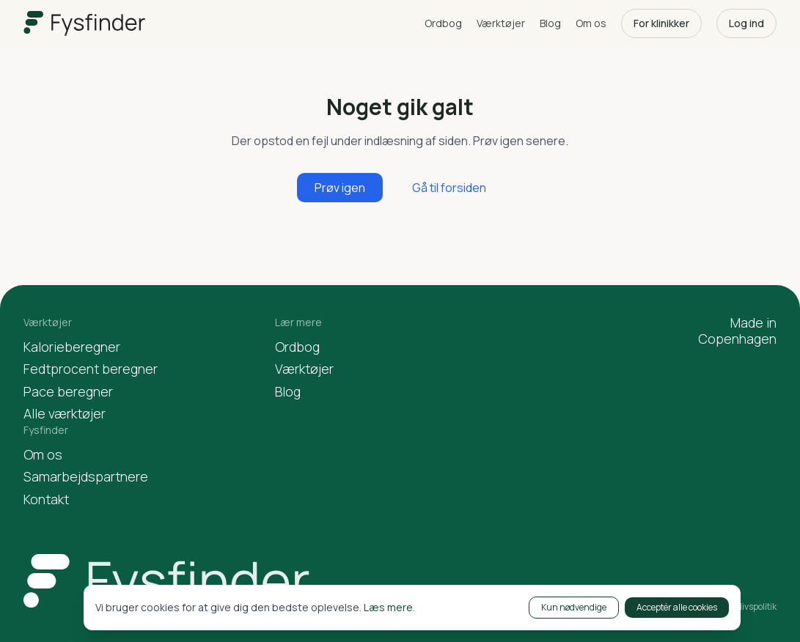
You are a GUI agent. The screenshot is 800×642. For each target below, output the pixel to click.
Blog (550, 23)
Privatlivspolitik (746, 607)
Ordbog (443, 23)
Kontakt (46, 499)
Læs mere (388, 607)
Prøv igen (340, 188)
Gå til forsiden (449, 188)
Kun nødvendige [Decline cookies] (573, 607)
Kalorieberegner (71, 347)
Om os (591, 23)
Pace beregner (68, 391)
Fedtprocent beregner (90, 369)
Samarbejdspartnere (85, 476)
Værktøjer (501, 23)
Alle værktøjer (64, 413)
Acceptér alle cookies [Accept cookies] (676, 607)
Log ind (746, 23)
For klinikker (661, 23)
